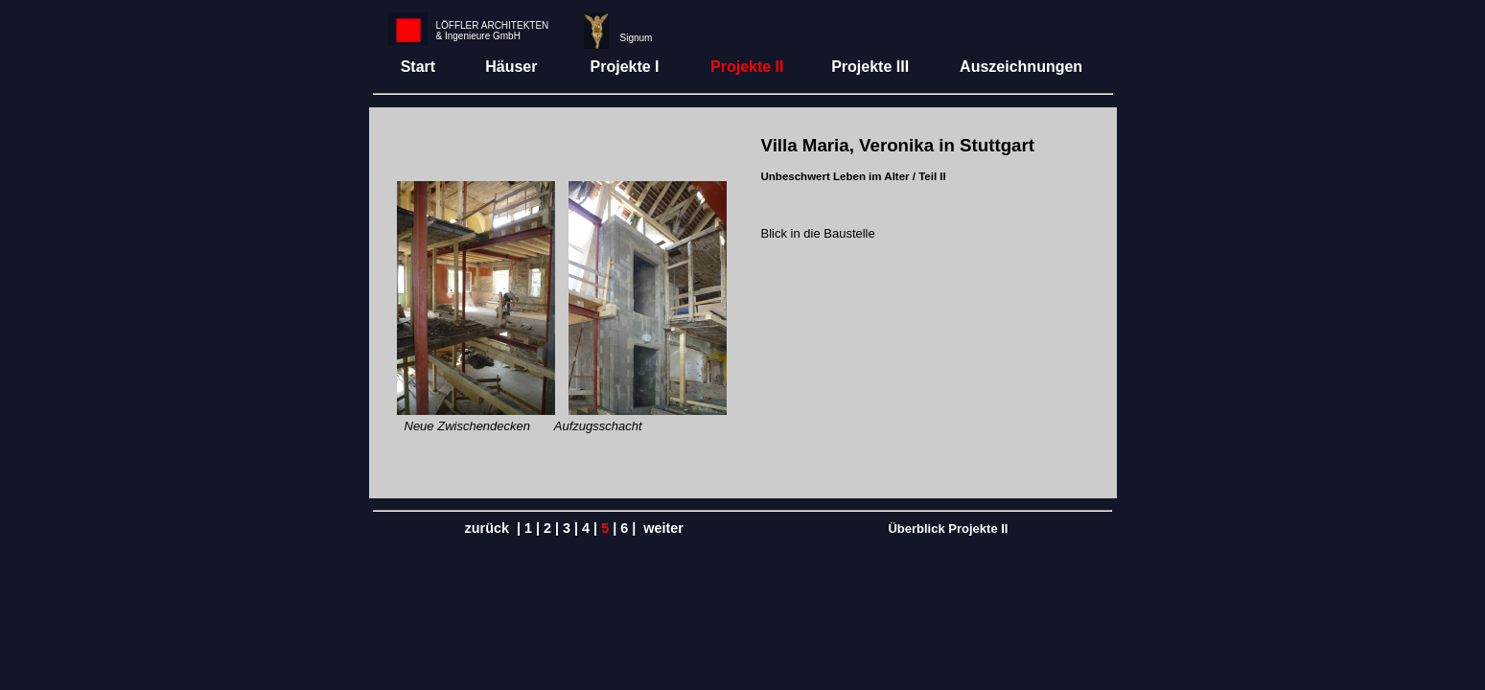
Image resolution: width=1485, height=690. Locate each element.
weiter (663, 528)
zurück (487, 528)
